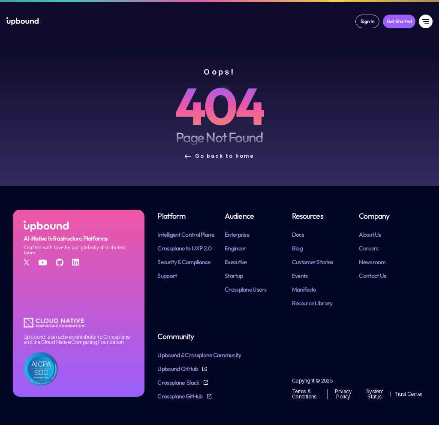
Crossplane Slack (178, 382)
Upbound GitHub (178, 369)
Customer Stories (312, 262)
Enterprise (237, 234)
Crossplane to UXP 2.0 (184, 248)
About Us (370, 234)
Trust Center (408, 394)
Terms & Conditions (304, 394)
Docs (298, 234)
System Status (375, 394)
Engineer (235, 248)
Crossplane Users (245, 289)
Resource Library (312, 303)
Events (300, 276)
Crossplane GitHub (180, 396)
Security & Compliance (183, 262)
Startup (234, 276)
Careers (368, 248)
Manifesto (304, 289)
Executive (236, 262)
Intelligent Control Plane (185, 234)
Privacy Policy (343, 394)
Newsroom (372, 262)
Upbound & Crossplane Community (199, 355)
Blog (297, 248)
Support (167, 276)
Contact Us (372, 276)
